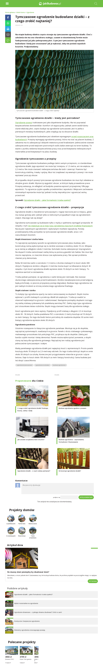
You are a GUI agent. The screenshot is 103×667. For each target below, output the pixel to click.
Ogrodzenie (30, 12)
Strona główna (10, 12)
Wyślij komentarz (86, 497)
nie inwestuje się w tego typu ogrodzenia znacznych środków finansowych (60, 226)
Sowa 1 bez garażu (25, 659)
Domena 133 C (9, 659)
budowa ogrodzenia (59, 365)
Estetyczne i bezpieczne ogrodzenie (27, 621)
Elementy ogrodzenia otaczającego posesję (29, 630)
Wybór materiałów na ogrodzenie (26, 603)
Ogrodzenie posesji (23, 122)
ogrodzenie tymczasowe (24, 365)
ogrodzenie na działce (42, 365)
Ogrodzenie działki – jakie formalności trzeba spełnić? (47, 200)
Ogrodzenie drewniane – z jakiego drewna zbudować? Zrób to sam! (38, 612)
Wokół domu (20, 12)
